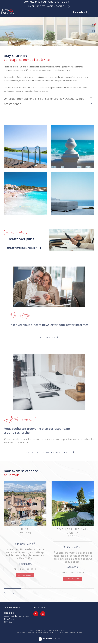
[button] (13, 593)
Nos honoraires (21, 632)
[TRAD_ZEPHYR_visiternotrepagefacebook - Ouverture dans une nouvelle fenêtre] (35, 613)
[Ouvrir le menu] (94, 12)
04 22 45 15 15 (9, 613)
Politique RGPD (70, 632)
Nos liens (60, 632)
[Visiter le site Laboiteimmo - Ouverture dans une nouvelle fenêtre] (49, 637)
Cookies (79, 632)
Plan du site (32, 632)
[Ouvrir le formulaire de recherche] (80, 12)
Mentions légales (43, 632)
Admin (52, 632)
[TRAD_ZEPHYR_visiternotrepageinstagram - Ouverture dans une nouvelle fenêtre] (42, 613)
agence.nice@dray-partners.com (16, 616)
